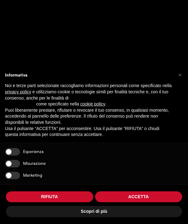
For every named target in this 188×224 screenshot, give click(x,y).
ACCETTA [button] (138, 196)
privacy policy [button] (18, 91)
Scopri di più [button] (94, 211)
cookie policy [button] (92, 103)
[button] (180, 75)
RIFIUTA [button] (49, 196)
